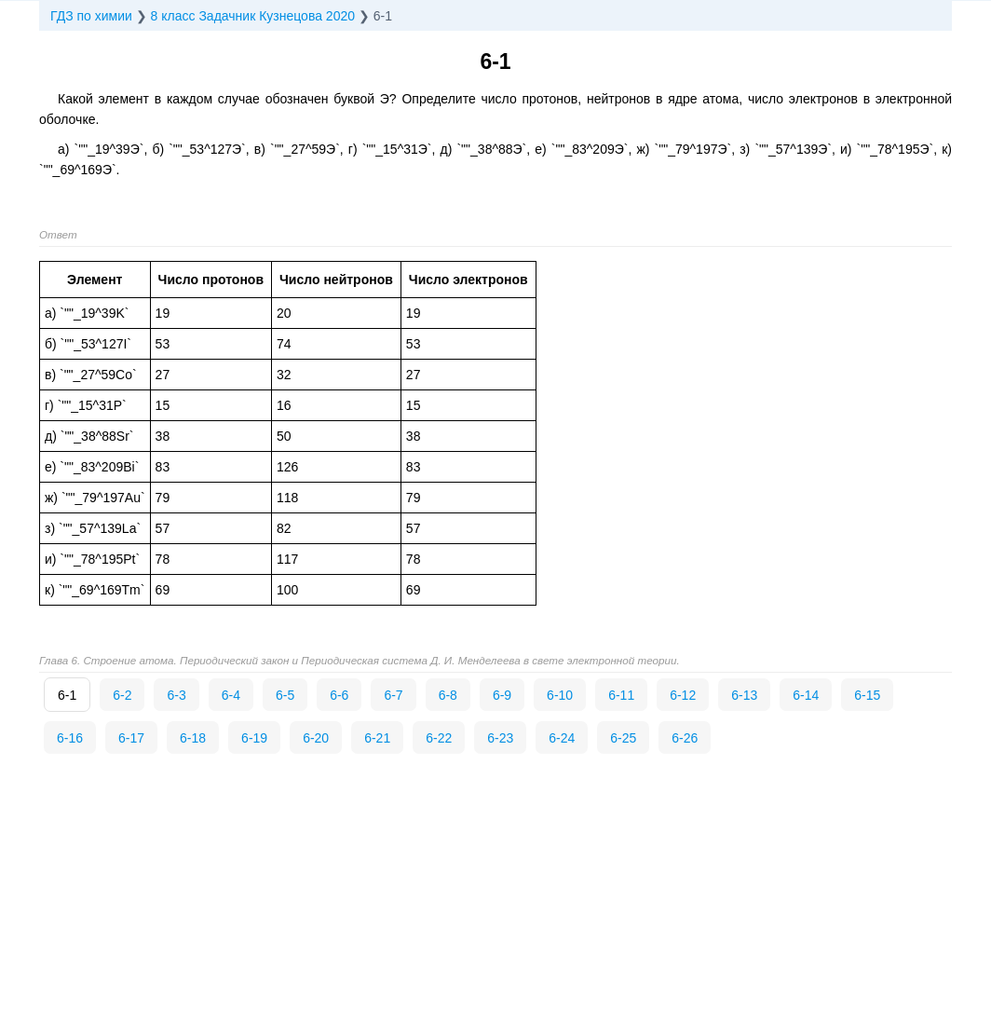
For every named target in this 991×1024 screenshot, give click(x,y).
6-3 (176, 695)
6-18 (193, 737)
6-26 (685, 737)
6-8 (448, 695)
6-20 (316, 737)
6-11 (621, 695)
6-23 (500, 737)
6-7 (393, 695)
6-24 (562, 737)
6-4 (231, 695)
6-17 (131, 737)
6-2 (122, 695)
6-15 (867, 695)
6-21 (377, 737)
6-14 (806, 695)
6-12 (683, 695)
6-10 (560, 695)
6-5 (285, 695)
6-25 (623, 737)
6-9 (502, 695)
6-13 (744, 695)
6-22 (439, 737)
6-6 (339, 695)
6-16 (70, 737)
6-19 (254, 737)
